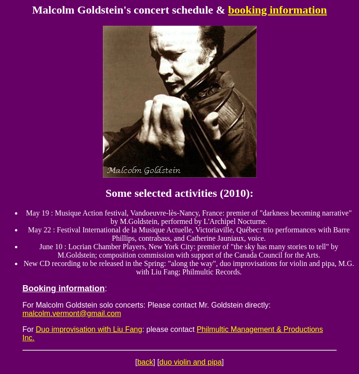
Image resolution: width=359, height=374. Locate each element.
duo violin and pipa (190, 362)
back (145, 362)
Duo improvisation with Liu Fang (89, 329)
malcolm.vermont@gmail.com (71, 313)
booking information (277, 10)
